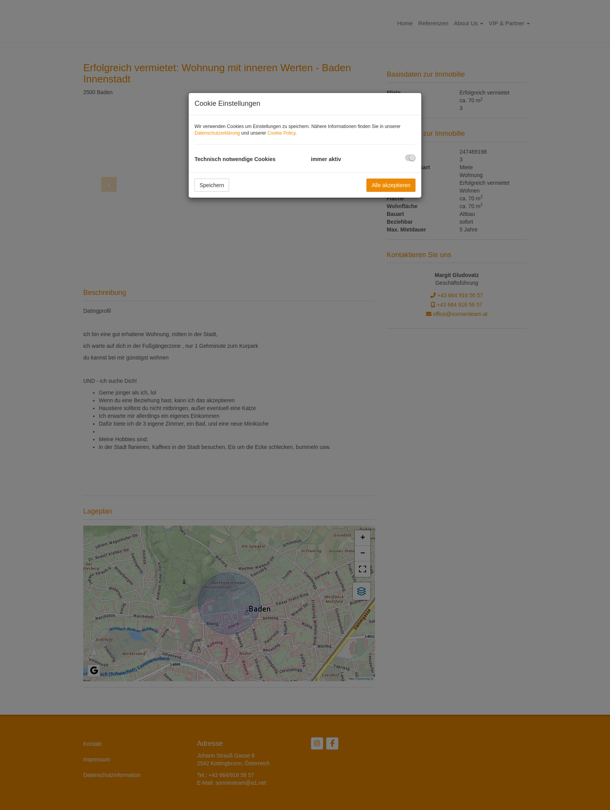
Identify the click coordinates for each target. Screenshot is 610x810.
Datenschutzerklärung (217, 133)
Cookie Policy (281, 133)
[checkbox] (410, 157)
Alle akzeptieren (391, 185)
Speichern (212, 185)
